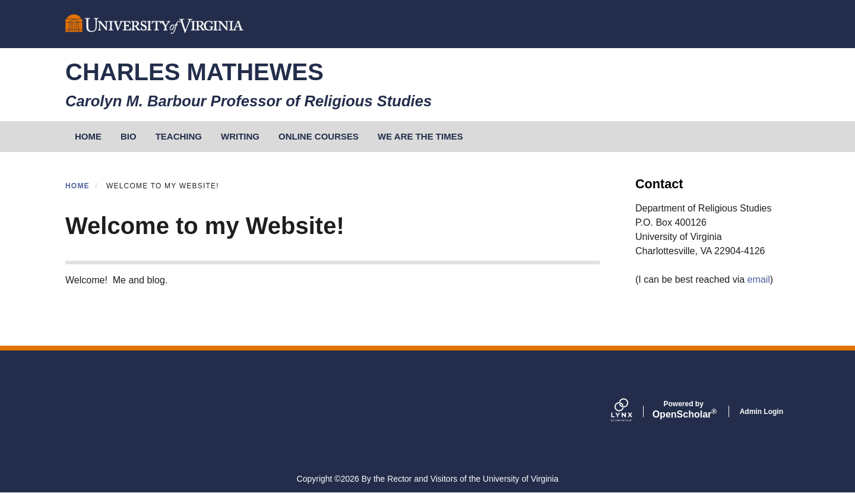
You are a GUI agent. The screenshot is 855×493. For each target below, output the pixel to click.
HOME (88, 136)
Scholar (684, 409)
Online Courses (318, 136)
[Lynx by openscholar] (632, 411)
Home (77, 186)
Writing (240, 136)
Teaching (179, 136)
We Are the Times (420, 136)
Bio (129, 136)
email (759, 279)
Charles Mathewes (194, 72)
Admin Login (761, 411)
